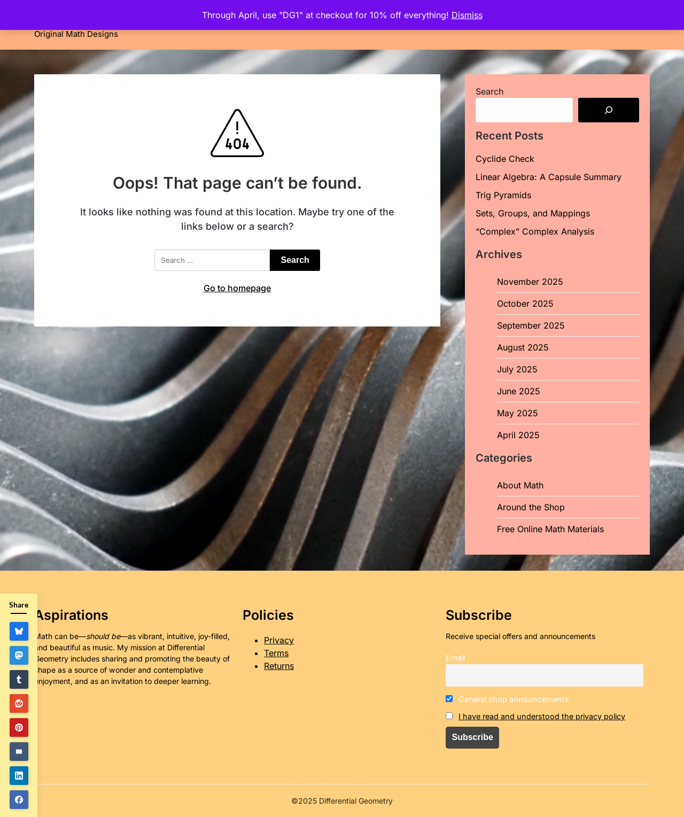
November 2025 (530, 281)
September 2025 (531, 325)
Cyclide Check (505, 158)
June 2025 (518, 391)
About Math (520, 485)
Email (455, 657)
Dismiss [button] (467, 15)
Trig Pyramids (503, 195)
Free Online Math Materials (550, 529)
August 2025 (523, 347)
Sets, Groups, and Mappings (533, 213)
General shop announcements (507, 699)
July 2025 (517, 369)
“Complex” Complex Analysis (535, 231)
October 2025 (525, 303)
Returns (279, 665)
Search (490, 91)
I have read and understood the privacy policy (541, 716)
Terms (276, 653)
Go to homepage (237, 288)
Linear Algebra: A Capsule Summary (548, 177)
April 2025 (518, 435)
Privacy (279, 640)
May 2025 (517, 413)
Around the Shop (531, 507)
